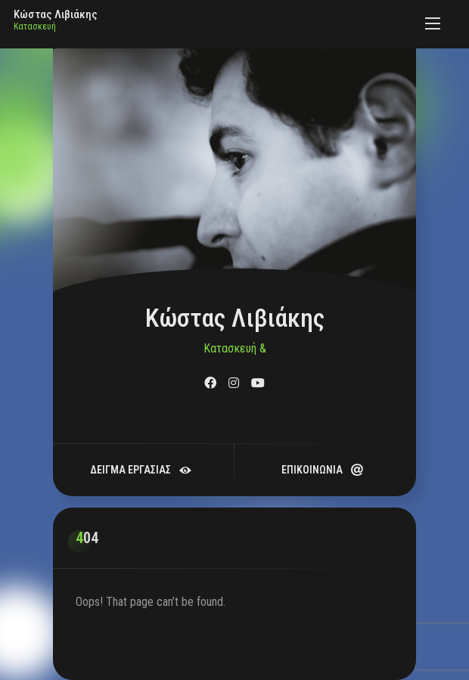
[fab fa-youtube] (258, 383)
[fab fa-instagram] (233, 383)
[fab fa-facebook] (210, 383)
